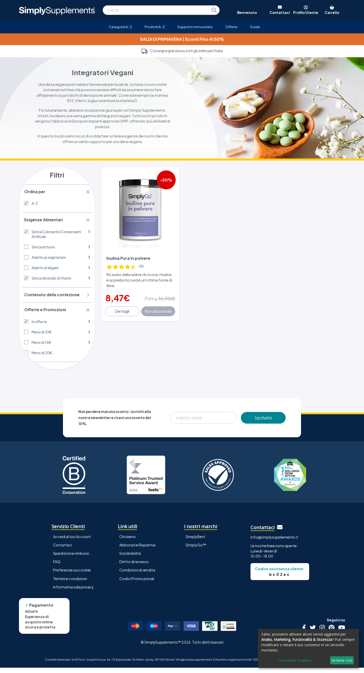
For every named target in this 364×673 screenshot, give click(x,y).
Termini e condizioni (70, 584)
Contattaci (62, 550)
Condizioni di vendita (137, 575)
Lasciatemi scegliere (294, 660)
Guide (255, 27)
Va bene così (341, 660)
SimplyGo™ (196, 550)
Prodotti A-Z (155, 27)
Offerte (231, 27)
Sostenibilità (130, 559)
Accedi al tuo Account (72, 542)
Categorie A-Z (120, 27)
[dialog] (308, 648)
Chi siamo (127, 542)
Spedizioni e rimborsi (71, 559)
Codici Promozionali (136, 584)
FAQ (56, 567)
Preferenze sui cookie (72, 575)
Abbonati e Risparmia (137, 550)
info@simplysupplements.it (274, 542)
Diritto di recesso (134, 567)
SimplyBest (195, 542)
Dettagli (123, 306)
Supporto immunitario (195, 27)
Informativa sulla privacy (73, 592)
